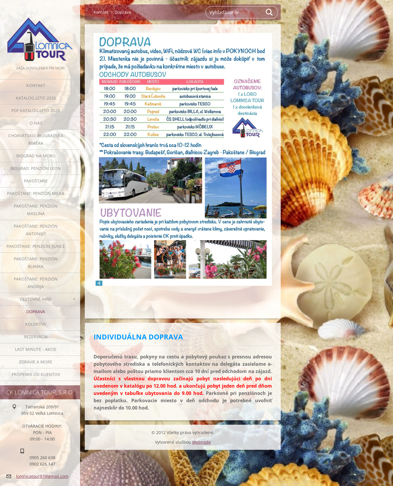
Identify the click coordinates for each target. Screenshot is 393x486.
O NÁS (36, 123)
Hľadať (269, 12)
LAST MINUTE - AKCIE (35, 349)
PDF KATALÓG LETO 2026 (35, 110)
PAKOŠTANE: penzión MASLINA (36, 209)
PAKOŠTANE (36, 181)
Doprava (35, 311)
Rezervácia (36, 336)
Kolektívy (35, 324)
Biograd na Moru (35, 155)
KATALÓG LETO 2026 (36, 98)
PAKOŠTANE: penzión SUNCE (35, 246)
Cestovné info (35, 299)
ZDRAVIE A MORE (35, 362)
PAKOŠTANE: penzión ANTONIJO (36, 229)
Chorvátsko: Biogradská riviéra (35, 139)
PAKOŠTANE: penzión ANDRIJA (36, 282)
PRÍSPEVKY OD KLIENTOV (36, 374)
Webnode (201, 442)
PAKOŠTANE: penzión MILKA (35, 193)
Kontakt (35, 85)
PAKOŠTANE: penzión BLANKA (36, 262)
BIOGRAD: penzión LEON (36, 168)
